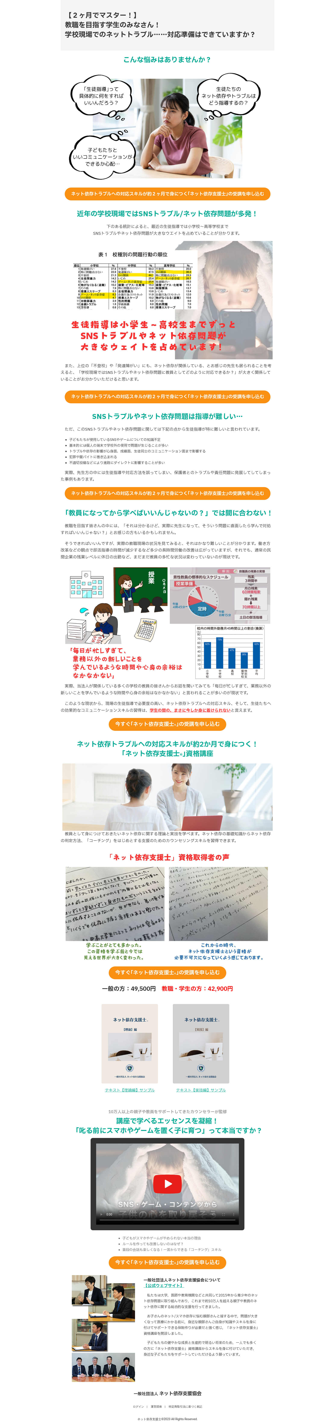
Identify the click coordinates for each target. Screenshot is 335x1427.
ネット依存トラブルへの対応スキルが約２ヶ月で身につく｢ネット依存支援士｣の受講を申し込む (167, 194)
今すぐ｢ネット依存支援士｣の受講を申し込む (167, 725)
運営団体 (156, 1406)
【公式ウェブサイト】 (164, 1286)
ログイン (138, 1406)
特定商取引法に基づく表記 (185, 1406)
